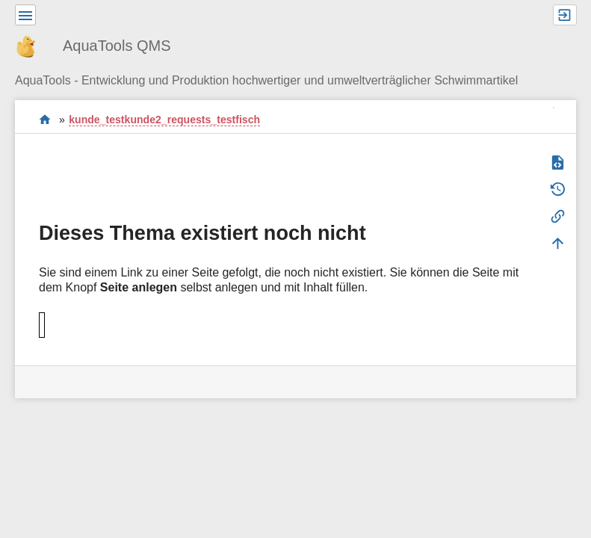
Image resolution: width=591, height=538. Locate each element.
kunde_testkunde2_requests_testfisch (164, 120)
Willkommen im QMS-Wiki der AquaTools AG (45, 119)
